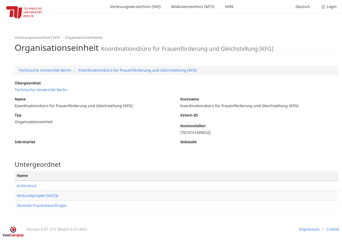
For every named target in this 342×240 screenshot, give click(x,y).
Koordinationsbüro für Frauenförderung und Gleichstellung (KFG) (137, 70)
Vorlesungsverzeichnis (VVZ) (135, 6)
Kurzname (189, 99)
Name (20, 99)
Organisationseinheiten (84, 37)
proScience (27, 185)
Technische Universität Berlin (45, 70)
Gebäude (188, 141)
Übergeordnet (28, 83)
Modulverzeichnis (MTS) (193, 6)
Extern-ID (189, 115)
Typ (18, 115)
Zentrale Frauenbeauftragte (42, 205)
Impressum (309, 229)
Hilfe (229, 6)
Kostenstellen (192, 125)
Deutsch (303, 6)
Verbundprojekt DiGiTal (38, 195)
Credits (333, 229)
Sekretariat (25, 141)
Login (329, 6)
